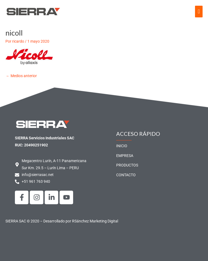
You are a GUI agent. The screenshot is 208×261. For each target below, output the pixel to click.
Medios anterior (21, 76)
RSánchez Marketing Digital (95, 221)
